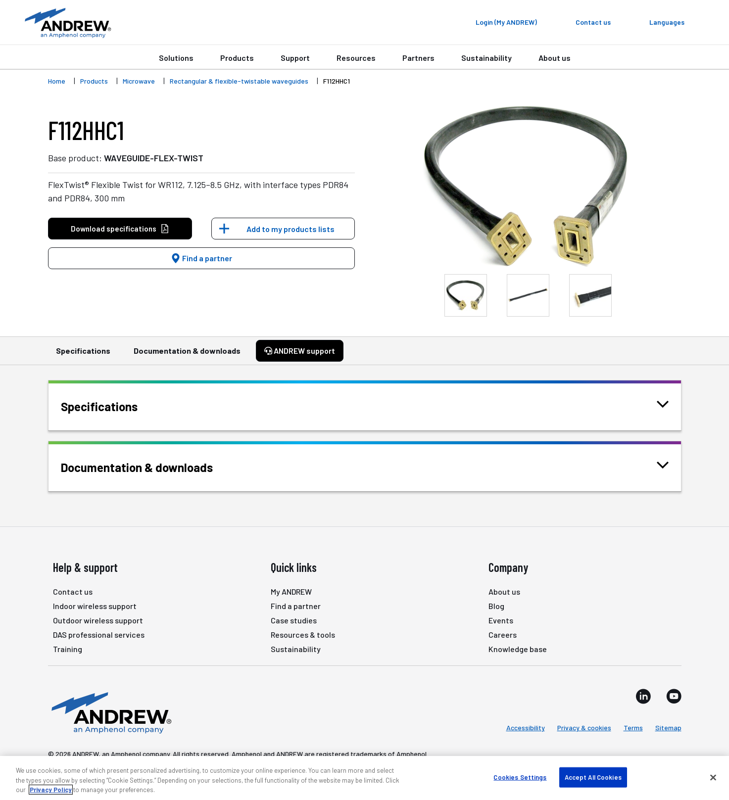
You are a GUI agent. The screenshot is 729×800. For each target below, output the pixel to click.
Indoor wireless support (95, 606)
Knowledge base (517, 649)
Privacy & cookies (584, 727)
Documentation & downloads (187, 355)
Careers (502, 634)
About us (554, 57)
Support (295, 57)
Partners (418, 57)
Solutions (176, 57)
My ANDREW (291, 591)
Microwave (139, 81)
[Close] (713, 777)
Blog (496, 606)
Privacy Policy (51, 790)
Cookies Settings (519, 777)
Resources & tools (303, 634)
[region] (364, 778)
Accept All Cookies (593, 777)
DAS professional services (99, 634)
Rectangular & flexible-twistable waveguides (239, 81)
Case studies (294, 620)
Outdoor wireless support (98, 620)
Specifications (83, 355)
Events (500, 620)
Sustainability (486, 57)
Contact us (73, 591)
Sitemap (668, 727)
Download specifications (120, 229)
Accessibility (525, 727)
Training (67, 649)
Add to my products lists (290, 229)
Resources (356, 57)
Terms (633, 727)
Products (237, 57)
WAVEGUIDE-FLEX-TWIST (153, 157)
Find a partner (201, 258)
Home (56, 81)
